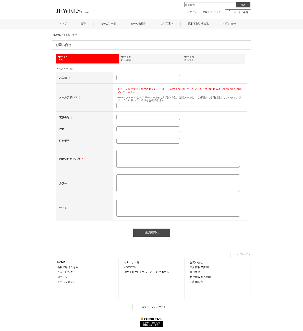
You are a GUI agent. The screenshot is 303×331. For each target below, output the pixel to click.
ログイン (191, 12)
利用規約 (195, 272)
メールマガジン (66, 281)
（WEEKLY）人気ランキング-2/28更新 (146, 272)
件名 (61, 129)
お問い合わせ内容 (70, 158)
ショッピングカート (69, 272)
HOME (61, 262)
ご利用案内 (196, 281)
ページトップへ (243, 254)
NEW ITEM (130, 267)
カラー (63, 183)
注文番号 (64, 140)
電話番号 (64, 117)
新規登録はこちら (212, 12)
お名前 (63, 77)
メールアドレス (68, 97)
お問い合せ (196, 262)
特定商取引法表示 (200, 276)
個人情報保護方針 (200, 267)
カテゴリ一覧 (131, 262)
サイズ (63, 208)
